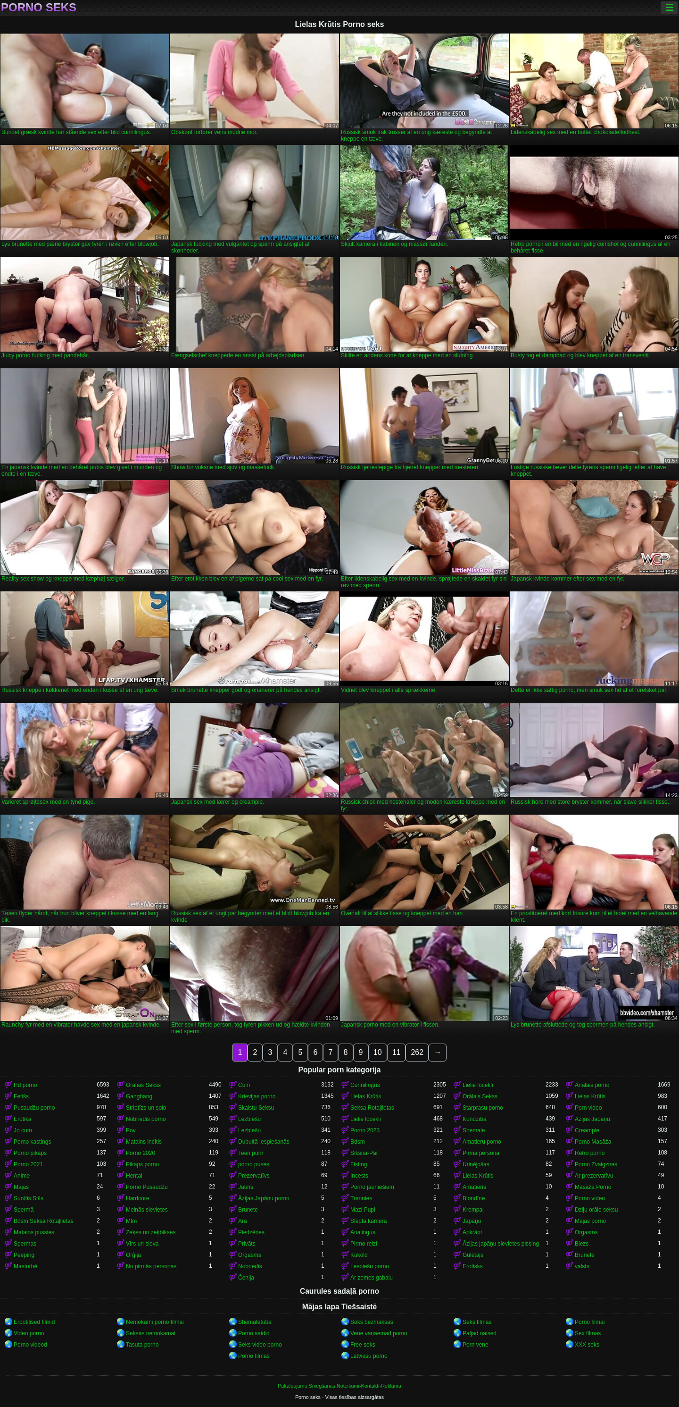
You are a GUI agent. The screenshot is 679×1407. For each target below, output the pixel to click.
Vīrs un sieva (142, 1243)
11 (396, 1052)
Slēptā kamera (368, 1221)
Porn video (588, 1107)
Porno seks (38, 7)
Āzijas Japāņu (592, 1119)
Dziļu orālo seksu (596, 1209)
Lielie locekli (478, 1085)
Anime (22, 1175)
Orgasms (586, 1232)
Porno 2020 (140, 1153)
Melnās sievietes (147, 1209)
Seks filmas (477, 1322)
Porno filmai (589, 1322)
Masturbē (25, 1266)
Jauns (245, 1187)
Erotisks (473, 1266)
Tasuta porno (142, 1344)
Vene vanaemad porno (378, 1333)
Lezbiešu (249, 1119)
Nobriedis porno (146, 1119)
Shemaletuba (255, 1322)
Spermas (25, 1243)
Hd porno (25, 1085)
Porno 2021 (28, 1164)
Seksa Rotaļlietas (372, 1107)
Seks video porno (260, 1344)
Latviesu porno (369, 1356)
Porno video (590, 1198)
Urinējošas (476, 1164)
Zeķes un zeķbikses (150, 1232)
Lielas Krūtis (365, 1096)
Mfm (131, 1221)
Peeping (24, 1255)
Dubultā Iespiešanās (264, 1141)
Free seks (362, 1344)
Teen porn (250, 1153)
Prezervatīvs (254, 1175)
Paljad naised (480, 1333)
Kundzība (475, 1119)
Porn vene (476, 1344)
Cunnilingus (365, 1085)
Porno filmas (254, 1356)
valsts (582, 1266)
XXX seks (587, 1344)
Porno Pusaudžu (147, 1187)
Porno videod (30, 1344)
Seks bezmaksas (371, 1322)
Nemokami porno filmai (155, 1322)
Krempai (473, 1209)
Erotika (22, 1119)
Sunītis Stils (28, 1198)
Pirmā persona (481, 1153)
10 (377, 1052)
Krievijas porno (256, 1096)
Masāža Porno (593, 1187)
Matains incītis (144, 1141)
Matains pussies (34, 1232)
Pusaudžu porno (34, 1107)
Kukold (359, 1255)
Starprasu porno (483, 1107)
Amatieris (474, 1187)
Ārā (242, 1221)
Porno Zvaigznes (596, 1164)
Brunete (248, 1209)
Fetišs (21, 1096)
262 (417, 1052)
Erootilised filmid (34, 1322)
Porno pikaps (30, 1153)
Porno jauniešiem (372, 1187)
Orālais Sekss (143, 1085)
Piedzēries (251, 1232)
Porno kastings (32, 1141)
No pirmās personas (151, 1266)
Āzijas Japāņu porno (264, 1198)
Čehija (246, 1277)
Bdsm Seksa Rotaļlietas (44, 1221)
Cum (244, 1085)
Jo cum (23, 1130)
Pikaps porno (142, 1164)
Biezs (581, 1243)
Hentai (134, 1175)
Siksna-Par (364, 1153)
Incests (359, 1175)
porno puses (253, 1164)
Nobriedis (250, 1266)
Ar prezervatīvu (594, 1175)
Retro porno (589, 1153)
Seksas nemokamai (150, 1333)
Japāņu (472, 1221)
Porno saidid (254, 1333)
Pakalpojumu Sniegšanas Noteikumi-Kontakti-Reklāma (339, 1386)
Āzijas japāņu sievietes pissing (501, 1243)
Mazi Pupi (362, 1209)
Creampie (587, 1130)
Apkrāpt (472, 1232)
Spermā (23, 1209)
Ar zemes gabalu (371, 1277)
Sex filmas (588, 1333)
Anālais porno (592, 1085)
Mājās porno (590, 1221)
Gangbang (139, 1096)
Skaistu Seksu (256, 1107)
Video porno (29, 1333)
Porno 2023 (365, 1130)
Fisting (358, 1164)
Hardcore (137, 1198)
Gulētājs (473, 1255)
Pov (131, 1130)
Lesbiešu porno (369, 1266)
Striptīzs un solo (146, 1107)
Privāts (247, 1243)
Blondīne (474, 1198)
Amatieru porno (482, 1141)
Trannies (361, 1198)
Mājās (21, 1187)
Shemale (474, 1130)
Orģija (133, 1255)
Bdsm (357, 1141)
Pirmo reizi (363, 1243)
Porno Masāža (593, 1141)
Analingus (362, 1232)
